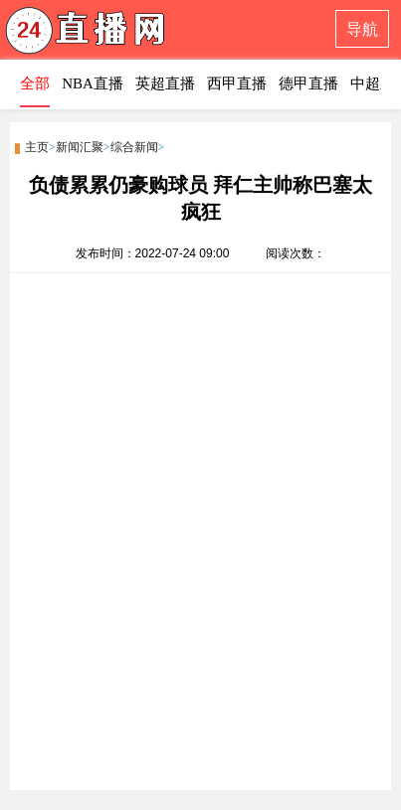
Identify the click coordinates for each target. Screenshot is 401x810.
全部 (35, 83)
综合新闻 (134, 147)
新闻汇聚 (79, 147)
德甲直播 (308, 83)
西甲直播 (237, 83)
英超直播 (165, 83)
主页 (37, 147)
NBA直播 (92, 83)
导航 (362, 29)
